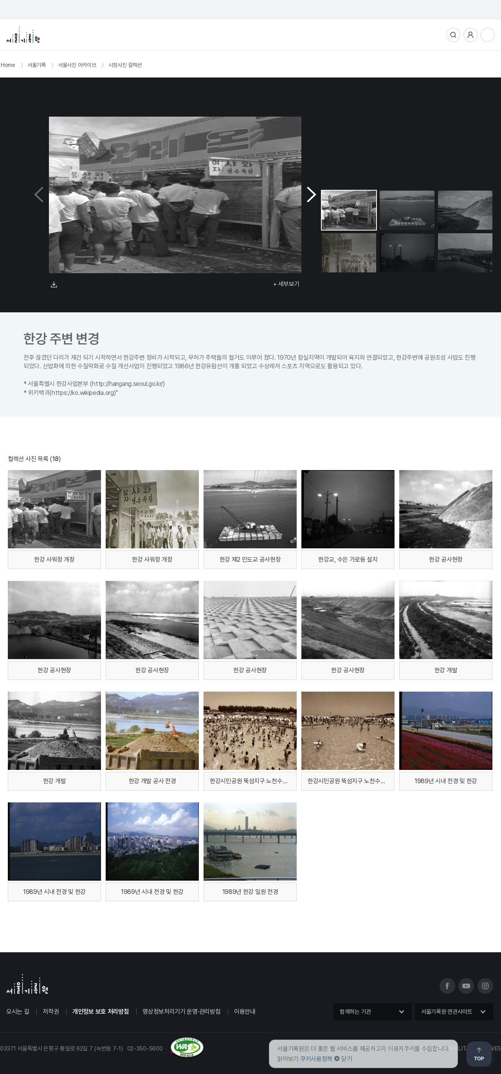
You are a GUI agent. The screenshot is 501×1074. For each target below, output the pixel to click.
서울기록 (36, 65)
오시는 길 (17, 1011)
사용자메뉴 (470, 35)
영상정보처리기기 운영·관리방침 (181, 1011)
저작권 (51, 1011)
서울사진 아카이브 (77, 65)
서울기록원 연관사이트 (446, 1011)
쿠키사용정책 (316, 1059)
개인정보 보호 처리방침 (100, 1011)
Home (8, 65)
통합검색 (453, 35)
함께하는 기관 (355, 1011)
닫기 (346, 1059)
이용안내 (245, 1011)
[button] (311, 195)
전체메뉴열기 (488, 35)
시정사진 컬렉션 (125, 65)
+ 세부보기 (286, 284)
